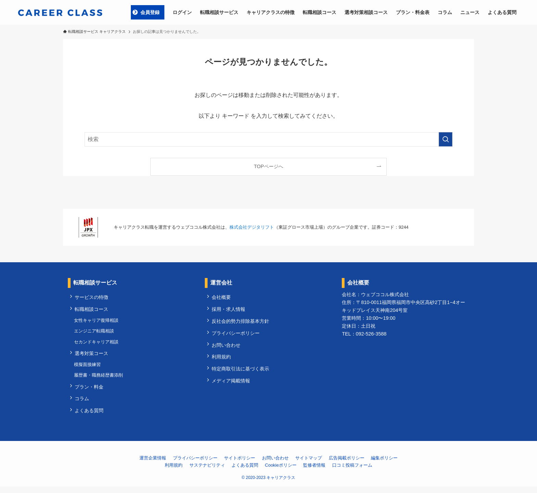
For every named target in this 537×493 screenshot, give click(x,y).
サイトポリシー (239, 464)
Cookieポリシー (281, 471)
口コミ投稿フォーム (352, 471)
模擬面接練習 (88, 368)
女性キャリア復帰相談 (97, 322)
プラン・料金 (89, 392)
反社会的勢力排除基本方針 (241, 323)
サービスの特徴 (92, 297)
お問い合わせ (226, 348)
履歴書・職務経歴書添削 (99, 379)
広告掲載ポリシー (346, 464)
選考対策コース (92, 356)
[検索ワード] (268, 139)
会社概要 (222, 297)
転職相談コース (92, 310)
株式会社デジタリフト (251, 227)
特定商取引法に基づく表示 (241, 373)
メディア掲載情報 (231, 385)
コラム (82, 404)
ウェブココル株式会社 (385, 294)
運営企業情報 (152, 464)
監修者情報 (314, 471)
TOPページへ (268, 166)
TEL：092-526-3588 (364, 334)
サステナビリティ (207, 471)
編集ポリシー (384, 464)
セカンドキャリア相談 (97, 344)
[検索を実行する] (445, 139)
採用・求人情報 (229, 310)
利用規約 (222, 360)
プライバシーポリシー (236, 335)
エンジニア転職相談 (95, 333)
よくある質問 (89, 417)
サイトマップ (308, 464)
